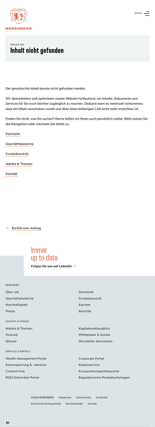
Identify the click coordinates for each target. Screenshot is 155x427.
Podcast (12, 334)
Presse (10, 311)
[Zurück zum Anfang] (23, 228)
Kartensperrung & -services (26, 364)
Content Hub (15, 371)
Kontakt (11, 173)
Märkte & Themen (19, 164)
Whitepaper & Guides (94, 334)
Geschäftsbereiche (20, 144)
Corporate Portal (91, 358)
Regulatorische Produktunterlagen (104, 377)
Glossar (11, 341)
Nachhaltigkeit (16, 304)
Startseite (13, 134)
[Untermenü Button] (142, 13)
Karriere (84, 304)
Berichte (85, 311)
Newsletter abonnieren (95, 341)
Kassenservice (89, 364)
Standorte (86, 292)
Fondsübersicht (17, 154)
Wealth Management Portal (26, 358)
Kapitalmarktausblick (94, 328)
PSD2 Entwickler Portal (22, 377)
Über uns (12, 292)
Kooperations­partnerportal (99, 371)
